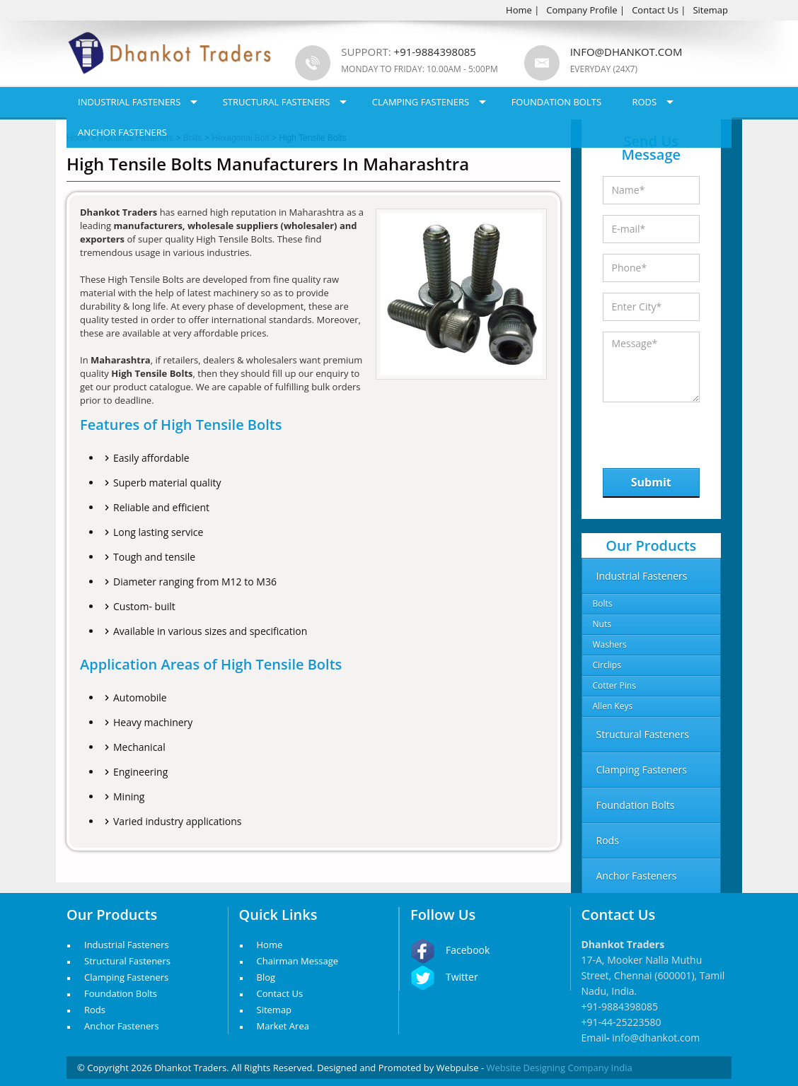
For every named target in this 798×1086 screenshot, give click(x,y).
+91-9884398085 (620, 1006)
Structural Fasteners (276, 101)
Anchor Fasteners (122, 132)
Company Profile (581, 10)
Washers (610, 644)
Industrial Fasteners (129, 101)
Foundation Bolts (556, 101)
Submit (651, 482)
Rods (644, 101)
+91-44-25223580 (621, 1022)
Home (519, 10)
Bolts (603, 603)
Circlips (607, 665)
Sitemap (710, 10)
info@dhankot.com (626, 52)
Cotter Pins (614, 685)
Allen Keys (613, 706)
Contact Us (655, 10)
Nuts (602, 624)
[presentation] (676, 431)
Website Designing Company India (559, 1067)
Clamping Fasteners (421, 101)
